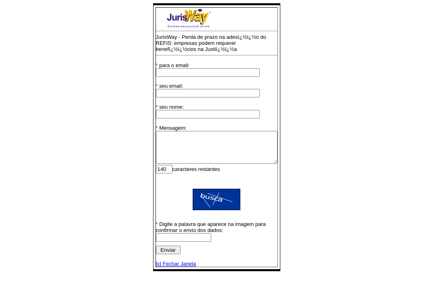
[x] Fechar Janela (169, 270)
